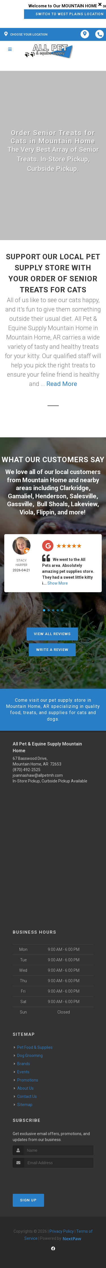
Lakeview (84, 504)
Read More (61, 383)
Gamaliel (20, 496)
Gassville (20, 504)
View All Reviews (52, 634)
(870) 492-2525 (26, 769)
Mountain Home (44, 480)
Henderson (50, 496)
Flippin (45, 512)
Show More (57, 583)
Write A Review (52, 650)
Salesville (83, 496)
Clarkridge (74, 488)
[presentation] (43, 1178)
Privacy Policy (61, 1231)
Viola (26, 512)
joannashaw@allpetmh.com (38, 775)
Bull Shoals (52, 504)
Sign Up (28, 1200)
